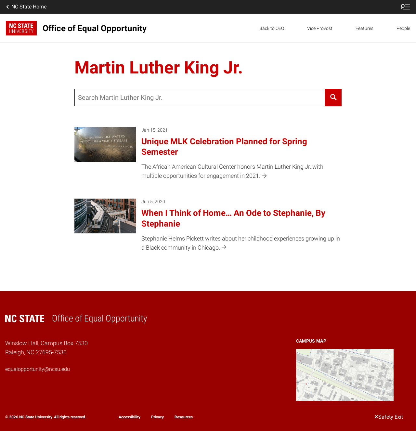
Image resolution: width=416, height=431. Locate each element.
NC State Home (25, 7)
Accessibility (129, 417)
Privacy (157, 417)
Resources (184, 417)
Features (364, 28)
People (403, 28)
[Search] (333, 97)
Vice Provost (319, 28)
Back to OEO (271, 28)
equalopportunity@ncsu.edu (37, 369)
